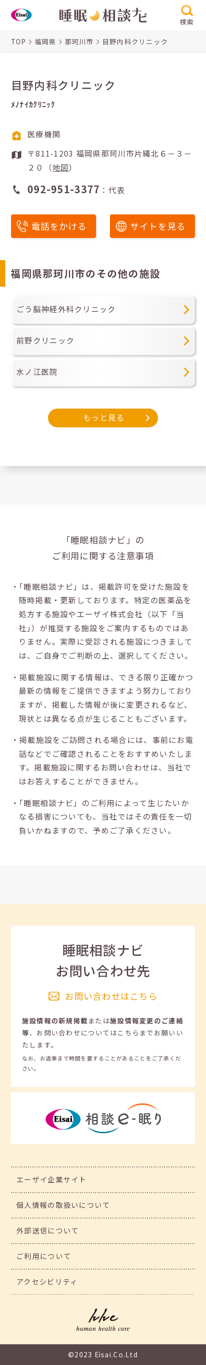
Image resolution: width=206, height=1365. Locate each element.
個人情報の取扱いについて (63, 1205)
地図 (60, 167)
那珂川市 (79, 41)
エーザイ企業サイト (51, 1179)
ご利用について (43, 1256)
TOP (18, 41)
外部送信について (47, 1230)
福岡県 (46, 41)
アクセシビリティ (47, 1281)
